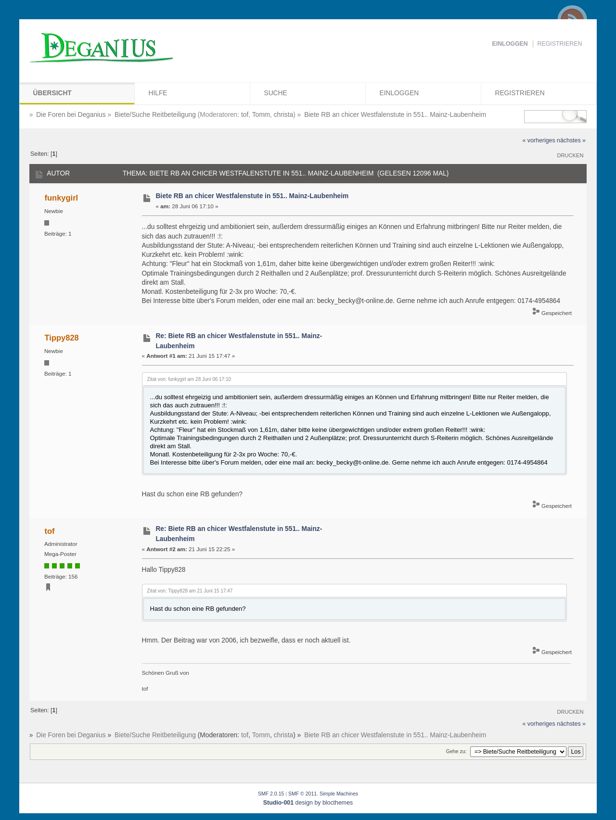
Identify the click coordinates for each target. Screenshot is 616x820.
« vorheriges (538, 140)
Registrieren (560, 43)
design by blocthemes (308, 802)
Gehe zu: (456, 751)
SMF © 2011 (302, 793)
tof (244, 114)
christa (284, 114)
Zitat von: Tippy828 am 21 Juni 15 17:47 (190, 590)
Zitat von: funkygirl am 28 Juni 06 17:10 (189, 379)
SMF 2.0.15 (271, 793)
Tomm (261, 114)
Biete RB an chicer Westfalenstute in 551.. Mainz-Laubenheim (251, 196)
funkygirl (61, 197)
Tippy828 (62, 337)
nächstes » (571, 140)
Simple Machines (339, 793)
